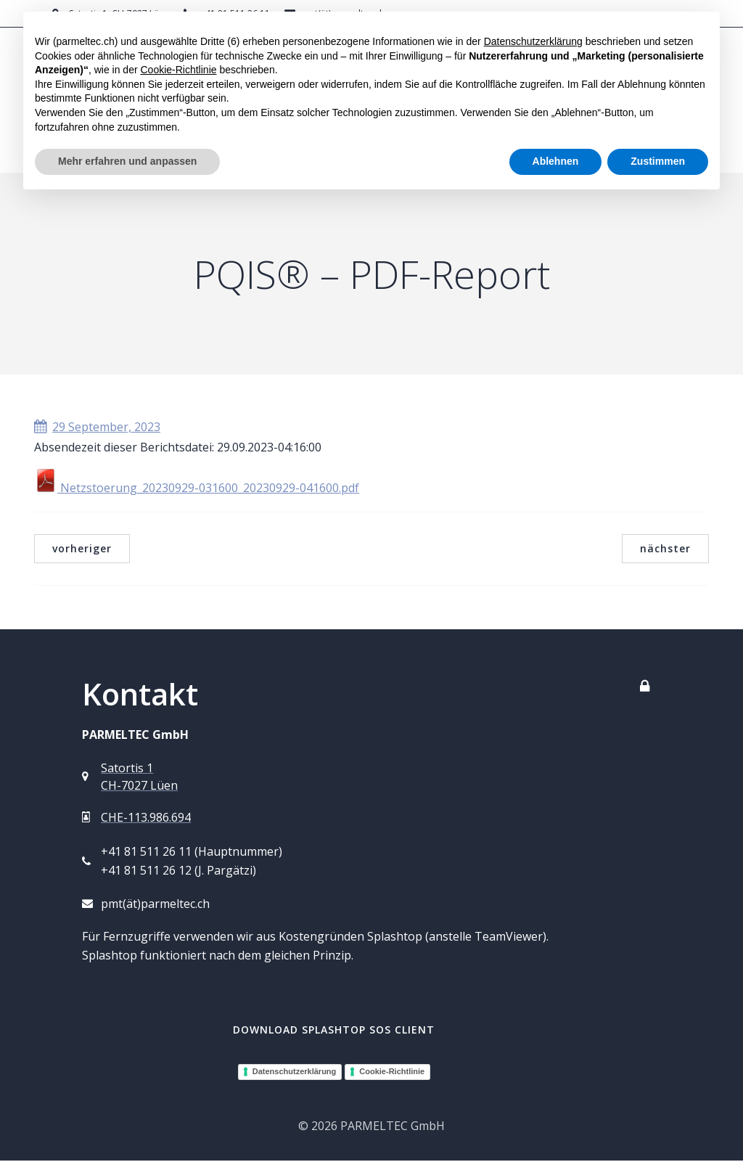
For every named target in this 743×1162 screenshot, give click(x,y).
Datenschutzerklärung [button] (533, 41)
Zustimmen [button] (658, 161)
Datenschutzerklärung (295, 1072)
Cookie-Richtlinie (391, 1072)
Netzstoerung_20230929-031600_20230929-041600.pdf (196, 489)
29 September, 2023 (97, 428)
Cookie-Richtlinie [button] (178, 69)
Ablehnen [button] (556, 161)
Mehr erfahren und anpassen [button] (127, 161)
